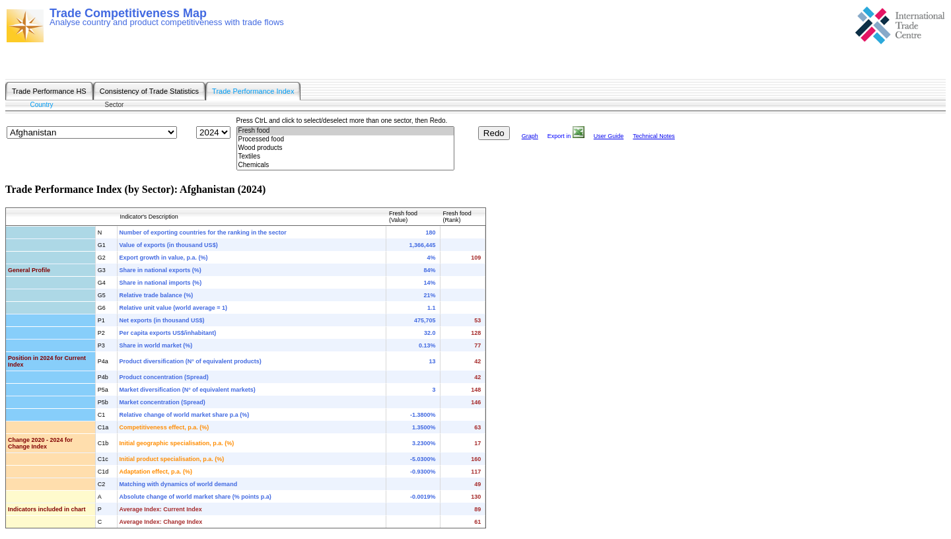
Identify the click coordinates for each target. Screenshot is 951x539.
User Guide (609, 136)
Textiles (345, 157)
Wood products (345, 148)
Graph (530, 136)
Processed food (345, 139)
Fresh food (345, 131)
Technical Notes (654, 136)
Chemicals (345, 165)
